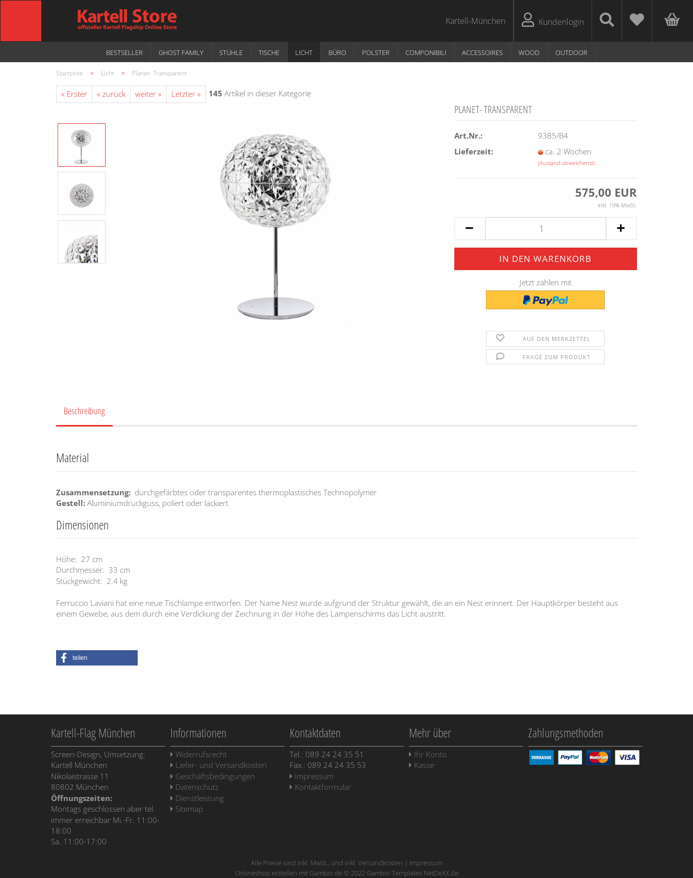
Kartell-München (475, 20)
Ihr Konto (428, 754)
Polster (376, 52)
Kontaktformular (320, 787)
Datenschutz (194, 787)
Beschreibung (84, 411)
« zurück (111, 94)
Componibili (425, 52)
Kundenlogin (553, 20)
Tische (269, 52)
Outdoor (571, 52)
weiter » (148, 94)
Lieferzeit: (473, 151)
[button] (97, 658)
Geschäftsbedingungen (212, 776)
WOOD (529, 52)
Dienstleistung (197, 798)
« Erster (74, 94)
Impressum (311, 776)
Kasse (421, 765)
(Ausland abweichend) (566, 163)
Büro (337, 52)
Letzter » (186, 94)
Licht (304, 52)
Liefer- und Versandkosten (218, 765)
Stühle (231, 52)
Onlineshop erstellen (266, 872)
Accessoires (482, 52)
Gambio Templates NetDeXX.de (412, 872)
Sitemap (186, 809)
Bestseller (124, 52)
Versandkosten (380, 862)
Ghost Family (181, 52)
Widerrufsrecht (198, 754)
